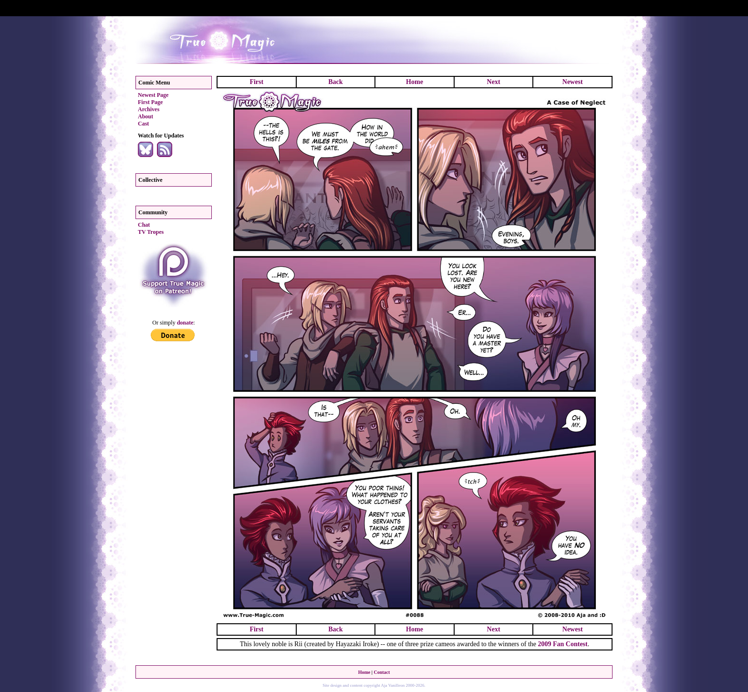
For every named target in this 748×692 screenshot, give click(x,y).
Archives (148, 109)
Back (335, 81)
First (256, 81)
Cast (143, 123)
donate (185, 322)
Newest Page (153, 95)
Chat (144, 224)
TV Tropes (151, 232)
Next (493, 81)
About (145, 116)
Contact (382, 672)
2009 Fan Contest (562, 644)
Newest (572, 81)
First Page (150, 102)
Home (414, 81)
